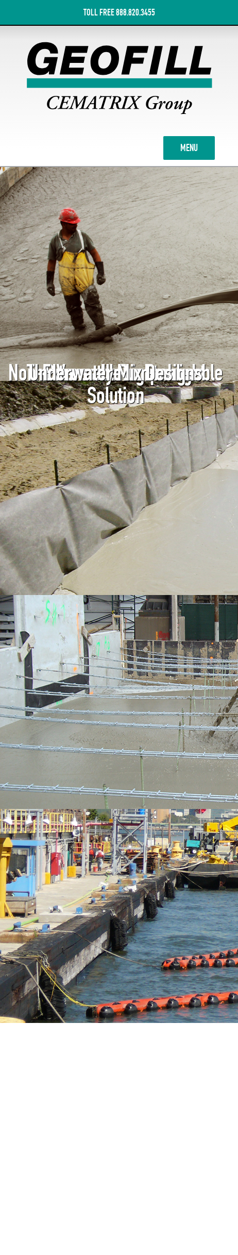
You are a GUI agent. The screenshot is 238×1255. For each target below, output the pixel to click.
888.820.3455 (135, 12)
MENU (197, 147)
